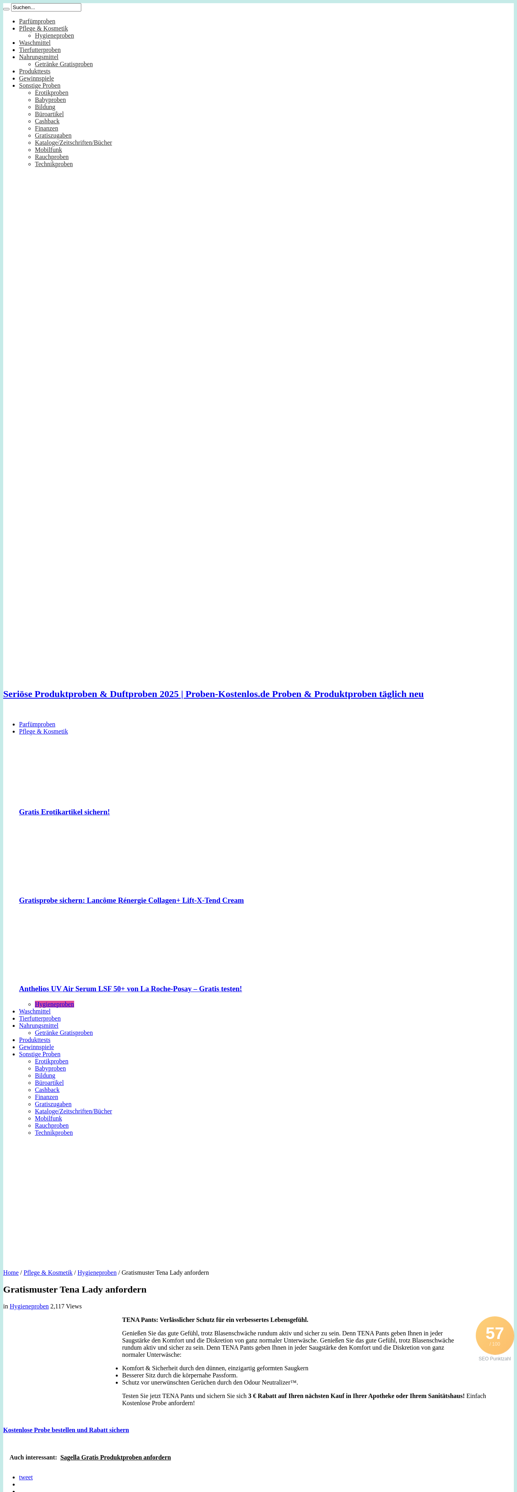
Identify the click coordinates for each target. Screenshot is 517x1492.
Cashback (47, 121)
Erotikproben (51, 92)
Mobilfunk (48, 149)
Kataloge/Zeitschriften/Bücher (73, 142)
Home (11, 1272)
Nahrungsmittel (39, 57)
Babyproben (50, 99)
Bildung (45, 106)
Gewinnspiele (36, 78)
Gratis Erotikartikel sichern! (64, 812)
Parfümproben (37, 21)
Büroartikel (49, 114)
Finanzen (46, 128)
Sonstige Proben (39, 85)
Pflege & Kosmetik (43, 28)
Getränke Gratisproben (64, 64)
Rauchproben (52, 156)
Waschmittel (35, 42)
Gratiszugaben (53, 135)
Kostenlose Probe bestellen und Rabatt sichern (66, 1430)
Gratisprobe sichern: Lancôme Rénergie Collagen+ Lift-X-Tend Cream (131, 900)
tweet (26, 1477)
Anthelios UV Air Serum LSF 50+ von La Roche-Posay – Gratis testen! (130, 988)
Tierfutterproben (40, 49)
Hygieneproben (54, 35)
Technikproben (54, 164)
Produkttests (34, 71)
